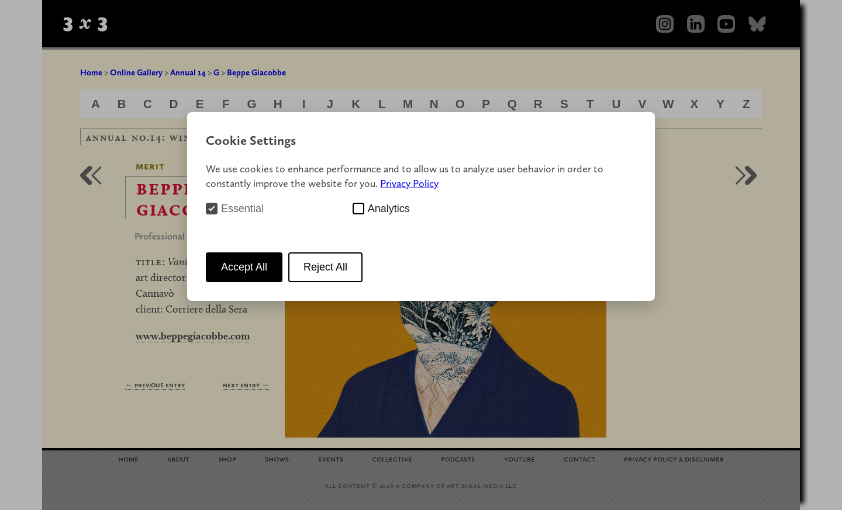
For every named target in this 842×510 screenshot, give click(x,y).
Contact (579, 458)
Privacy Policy (409, 183)
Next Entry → (246, 384)
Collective (392, 458)
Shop (227, 458)
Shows (277, 458)
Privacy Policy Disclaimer (674, 458)
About (178, 458)
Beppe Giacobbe (256, 72)
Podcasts (458, 458)
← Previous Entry (155, 384)
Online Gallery (136, 72)
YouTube (519, 458)
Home (91, 72)
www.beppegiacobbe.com (193, 335)
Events (330, 458)
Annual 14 (188, 72)
